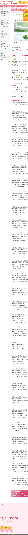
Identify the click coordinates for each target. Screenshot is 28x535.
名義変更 (2, 24)
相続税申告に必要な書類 (16, 505)
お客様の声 (3, 59)
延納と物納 (3, 13)
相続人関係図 (3, 51)
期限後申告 (3, 15)
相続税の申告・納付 (4, 11)
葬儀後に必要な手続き (4, 22)
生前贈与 (2, 53)
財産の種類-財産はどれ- (5, 506)
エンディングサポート (4, 57)
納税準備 (2, 20)
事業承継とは (3, 55)
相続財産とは (3, 31)
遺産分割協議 (3, 29)
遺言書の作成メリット (4, 48)
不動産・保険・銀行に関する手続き (5, 509)
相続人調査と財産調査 (4, 26)
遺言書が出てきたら (4, 46)
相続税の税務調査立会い (16, 506)
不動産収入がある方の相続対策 (5, 511)
